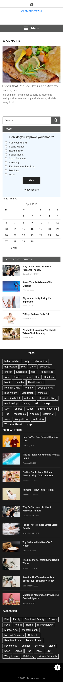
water (7, 419)
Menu (31, 28)
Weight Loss (11, 656)
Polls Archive (10, 198)
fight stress (47, 371)
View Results (31, 189)
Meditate (14, 170)
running (26, 403)
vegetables (20, 413)
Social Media (16, 154)
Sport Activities (17, 158)
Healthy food (35, 382)
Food (7, 624)
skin (37, 403)
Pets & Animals (12, 640)
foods (17, 377)
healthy (20, 382)
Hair (37, 377)
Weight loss (21, 419)
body (26, 361)
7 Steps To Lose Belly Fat (36, 314)
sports (18, 408)
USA (49, 650)
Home (29, 624)
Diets (33, 366)
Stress (29, 408)
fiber (33, 371)
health (7, 382)
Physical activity (48, 398)
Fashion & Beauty (34, 619)
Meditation (28, 392)
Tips (6, 413)
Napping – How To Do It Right (38, 489)
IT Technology (45, 624)
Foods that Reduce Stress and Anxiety (30, 86)
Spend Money (16, 146)
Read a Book (16, 150)
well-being (38, 419)
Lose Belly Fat (46, 387)
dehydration (40, 361)
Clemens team (31, 11)
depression (10, 366)
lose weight (10, 392)
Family (16, 619)
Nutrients (33, 635)
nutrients (29, 398)
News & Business (14, 635)
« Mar (14, 247)
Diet (23, 366)
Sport (7, 408)
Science (26, 645)
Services (39, 645)
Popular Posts (33, 640)
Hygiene (29, 387)
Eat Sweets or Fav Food (22, 166)
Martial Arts (11, 629)
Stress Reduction (47, 408)
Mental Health (30, 629)
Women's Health (13, 424)
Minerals (43, 392)
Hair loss (49, 377)
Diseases (45, 366)
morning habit (12, 398)
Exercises (21, 371)
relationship (10, 403)
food (7, 377)
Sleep (52, 645)
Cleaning (14, 162)
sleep (47, 403)
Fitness (53, 619)
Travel (38, 650)
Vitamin (34, 413)
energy (8, 371)
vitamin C (48, 413)
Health (18, 624)
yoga (29, 424)
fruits (28, 377)
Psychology (10, 645)
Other (12, 174)
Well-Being (28, 656)
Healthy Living (12, 387)
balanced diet (11, 361)
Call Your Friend (18, 142)
